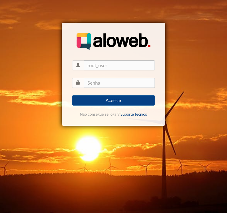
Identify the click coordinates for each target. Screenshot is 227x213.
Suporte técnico (134, 114)
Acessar (113, 100)
